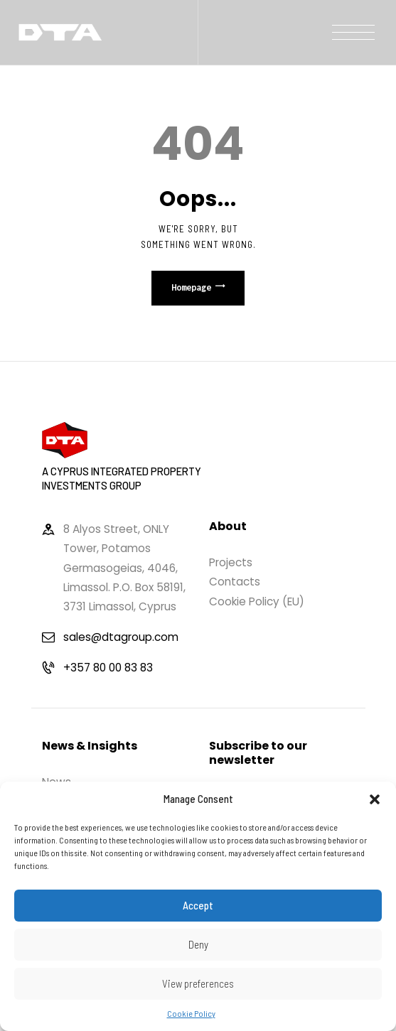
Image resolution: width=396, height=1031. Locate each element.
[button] (375, 799)
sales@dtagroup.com (120, 637)
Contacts (234, 581)
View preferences (198, 983)
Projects (230, 562)
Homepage (191, 287)
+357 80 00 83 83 (108, 667)
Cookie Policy (191, 1013)
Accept (198, 905)
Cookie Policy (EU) (256, 601)
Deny (198, 944)
